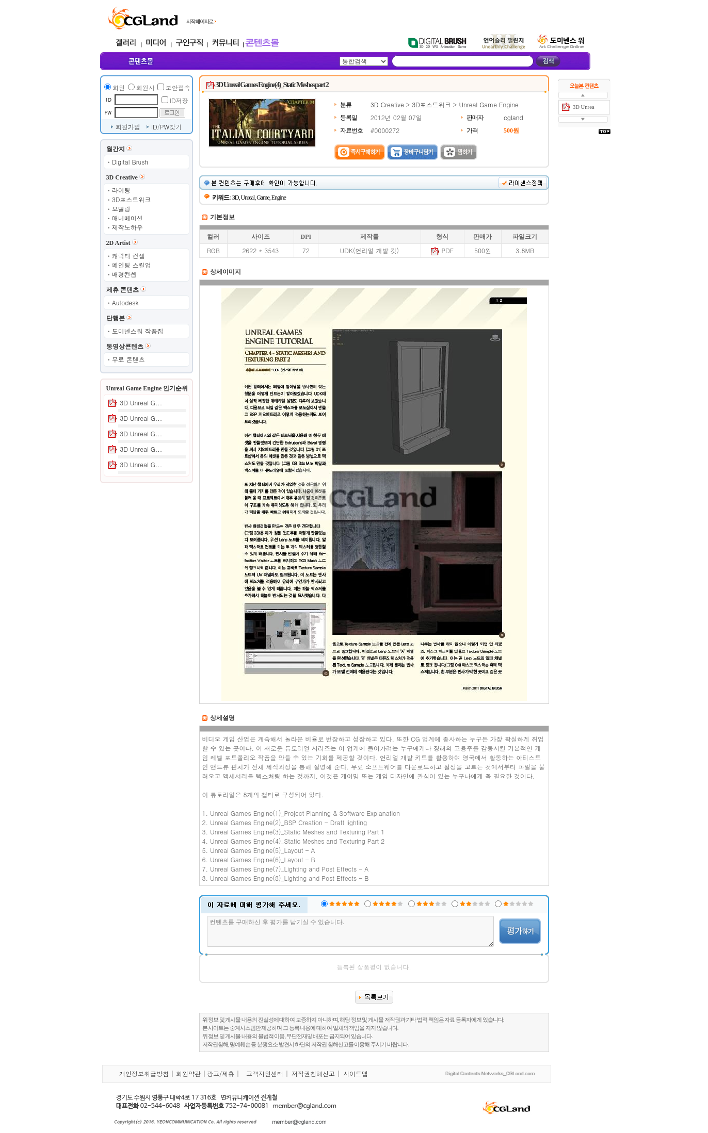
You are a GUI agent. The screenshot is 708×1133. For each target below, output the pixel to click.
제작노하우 (127, 227)
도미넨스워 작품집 (138, 330)
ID (154, 126)
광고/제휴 (220, 1073)
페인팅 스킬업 (131, 264)
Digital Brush (130, 161)
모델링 (121, 208)
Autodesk (125, 302)
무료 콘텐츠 (128, 359)
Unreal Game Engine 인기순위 (147, 388)
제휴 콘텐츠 (122, 289)
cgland (513, 117)
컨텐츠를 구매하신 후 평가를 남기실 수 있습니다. (350, 931)
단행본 (115, 318)
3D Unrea (583, 107)
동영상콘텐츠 (124, 346)
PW (164, 126)
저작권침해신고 (313, 1073)
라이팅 (121, 190)
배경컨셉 (124, 274)
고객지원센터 (264, 1073)
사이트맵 (355, 1073)
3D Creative (122, 177)
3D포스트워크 (131, 199)
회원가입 (128, 126)
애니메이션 (127, 218)
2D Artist (118, 243)
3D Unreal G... (141, 402)
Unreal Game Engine (488, 104)
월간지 (115, 149)
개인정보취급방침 (144, 1073)
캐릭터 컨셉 (128, 255)
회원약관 (188, 1073)
